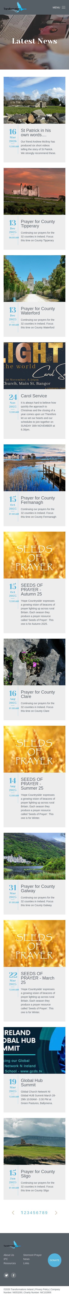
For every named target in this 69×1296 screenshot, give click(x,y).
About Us (9, 1255)
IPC (6, 1259)
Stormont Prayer (32, 1255)
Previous (13, 1213)
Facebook (13, 1275)
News (26, 1259)
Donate (54, 1260)
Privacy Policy (42, 1289)
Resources (10, 1263)
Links (26, 1263)
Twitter (6, 1275)
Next (56, 1213)
